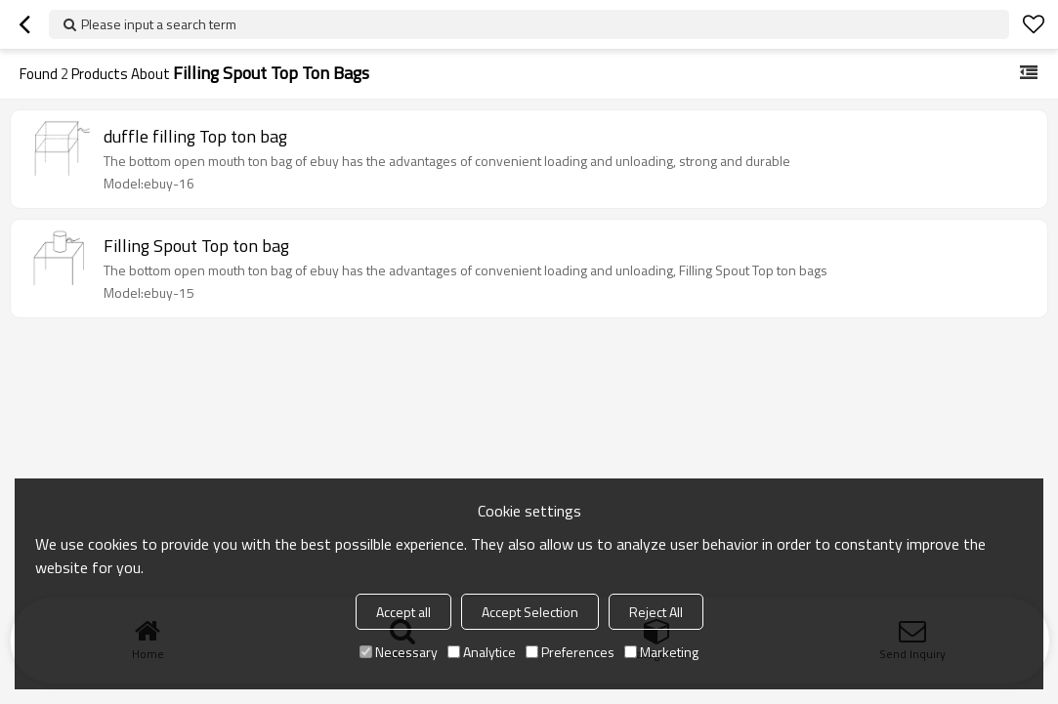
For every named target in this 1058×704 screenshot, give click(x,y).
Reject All (656, 611)
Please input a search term (158, 24)
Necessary (399, 652)
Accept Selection (530, 611)
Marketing (661, 652)
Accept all (403, 611)
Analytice (481, 652)
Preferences (570, 652)
